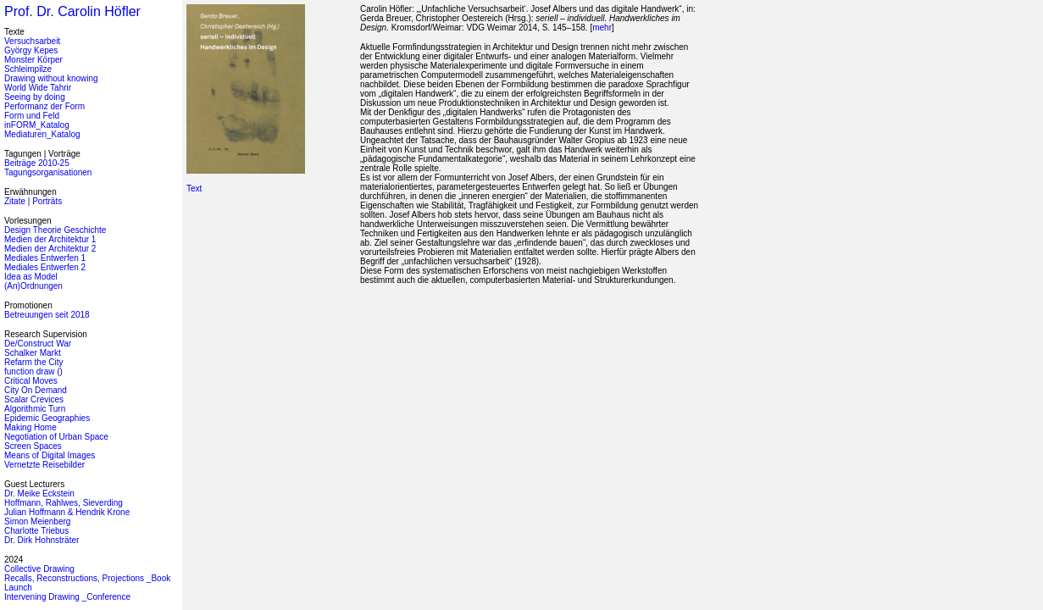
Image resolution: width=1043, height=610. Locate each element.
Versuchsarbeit (32, 41)
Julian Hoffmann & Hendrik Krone (67, 512)
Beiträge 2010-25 (36, 163)
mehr (602, 27)
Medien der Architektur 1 (50, 239)
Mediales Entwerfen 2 (45, 267)
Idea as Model (31, 276)
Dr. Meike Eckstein (39, 493)
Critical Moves (31, 380)
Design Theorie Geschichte (55, 230)
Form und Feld (31, 115)
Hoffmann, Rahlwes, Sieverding (63, 502)
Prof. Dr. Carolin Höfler (72, 11)
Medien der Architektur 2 (50, 248)
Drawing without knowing (51, 78)
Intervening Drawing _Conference (67, 597)
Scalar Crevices (34, 399)
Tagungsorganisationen (48, 172)
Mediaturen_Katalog (42, 134)
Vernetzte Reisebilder (44, 464)
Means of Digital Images (49, 455)
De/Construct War (37, 343)
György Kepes (31, 50)
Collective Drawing (39, 569)
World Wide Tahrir (37, 87)
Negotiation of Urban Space (56, 436)
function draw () (33, 371)
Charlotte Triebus (36, 530)
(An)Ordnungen (33, 286)
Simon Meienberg (37, 521)
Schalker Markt (32, 353)
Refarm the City (33, 362)
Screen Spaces (33, 446)
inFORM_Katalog (36, 125)
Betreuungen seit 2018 (47, 314)
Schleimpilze (28, 69)
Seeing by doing (34, 97)
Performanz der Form (44, 106)
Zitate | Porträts (33, 201)
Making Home (30, 427)
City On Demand (35, 390)
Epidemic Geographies (47, 418)
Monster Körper (33, 59)
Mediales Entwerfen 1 (45, 258)
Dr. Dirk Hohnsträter (41, 540)
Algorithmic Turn (34, 408)
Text (194, 188)
